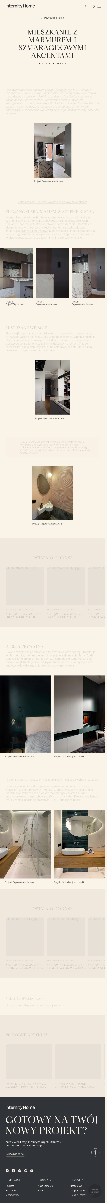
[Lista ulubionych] (93, 6)
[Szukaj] (86, 6)
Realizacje (44, 64)
